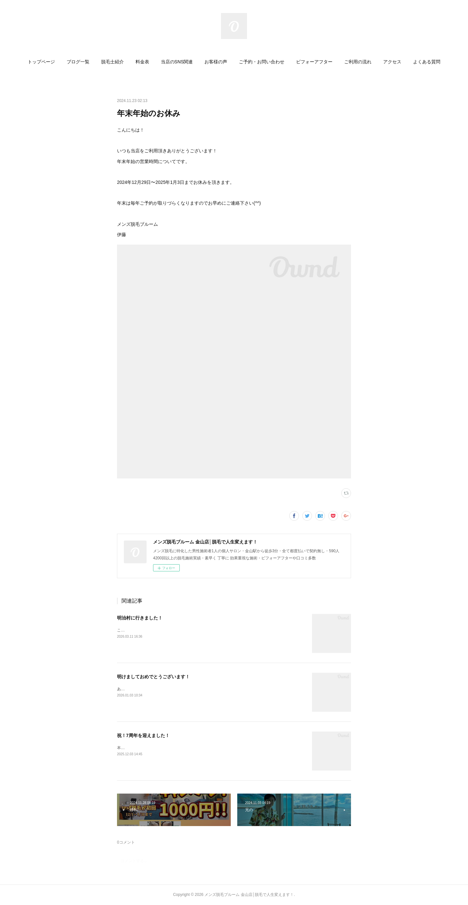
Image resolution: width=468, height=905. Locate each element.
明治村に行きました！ (139, 617)
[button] (41, 61)
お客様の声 (215, 61)
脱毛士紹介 (112, 61)
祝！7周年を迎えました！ (143, 735)
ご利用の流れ (357, 61)
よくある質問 (426, 61)
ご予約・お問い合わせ (261, 61)
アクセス (392, 61)
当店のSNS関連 (177, 61)
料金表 (142, 61)
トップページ (41, 61)
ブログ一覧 (78, 61)
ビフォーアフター (314, 61)
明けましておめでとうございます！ (153, 676)
